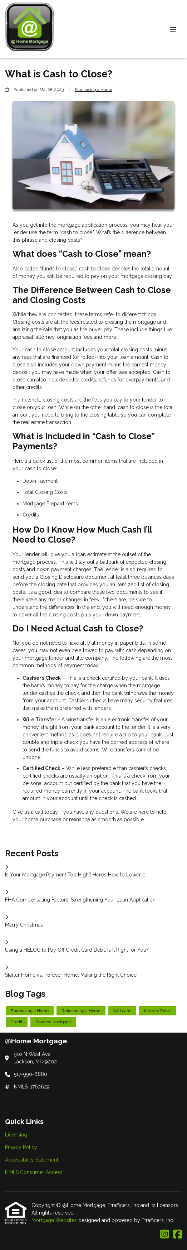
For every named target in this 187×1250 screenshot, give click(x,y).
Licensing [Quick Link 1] (16, 1135)
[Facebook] (177, 1234)
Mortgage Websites (54, 1220)
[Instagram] (164, 1234)
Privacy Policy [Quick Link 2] (21, 1147)
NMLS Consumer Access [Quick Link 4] (34, 1172)
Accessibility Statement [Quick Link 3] (31, 1160)
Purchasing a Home (93, 89)
